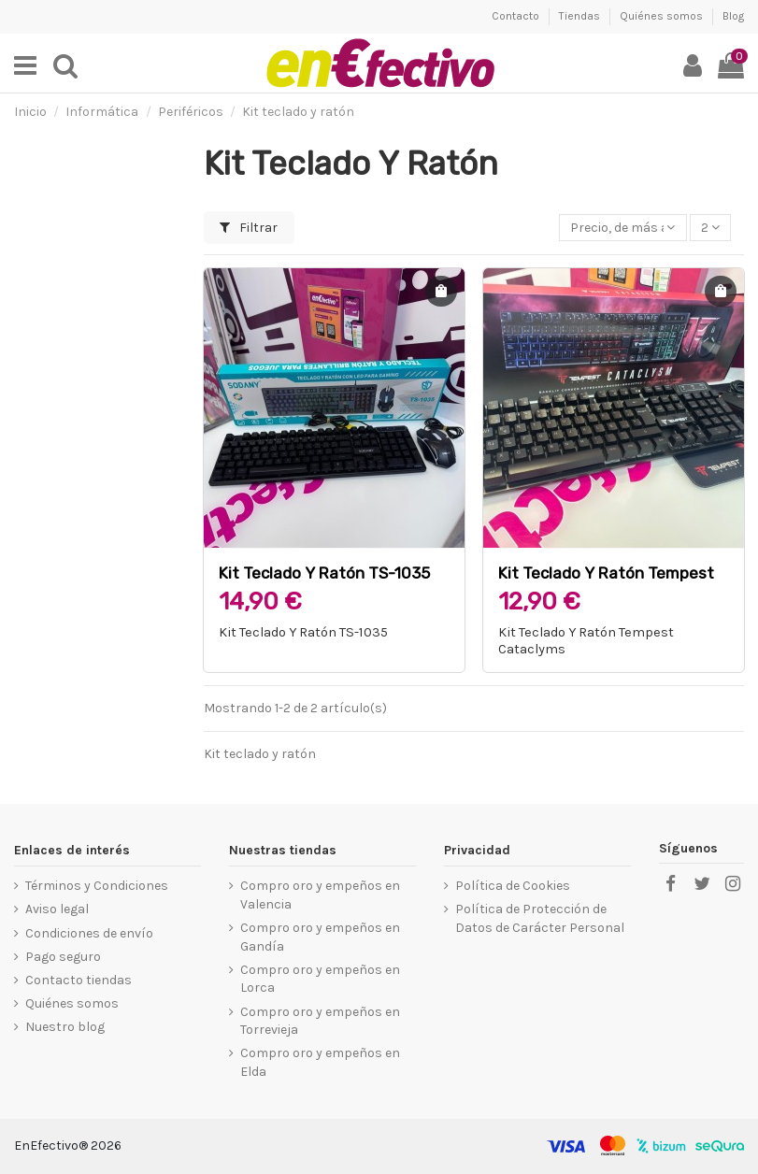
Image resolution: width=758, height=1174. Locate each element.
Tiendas (581, 15)
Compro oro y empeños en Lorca (320, 979)
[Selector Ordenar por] (622, 227)
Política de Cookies (512, 886)
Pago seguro (63, 957)
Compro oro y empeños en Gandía (320, 937)
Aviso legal (57, 909)
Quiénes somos (663, 15)
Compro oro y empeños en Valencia (320, 895)
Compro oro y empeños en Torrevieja (320, 1021)
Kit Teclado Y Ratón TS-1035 (324, 573)
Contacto (517, 15)
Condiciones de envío (89, 933)
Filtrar (249, 228)
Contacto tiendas (78, 980)
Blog (733, 15)
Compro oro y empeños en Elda (320, 1062)
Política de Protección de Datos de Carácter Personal (539, 918)
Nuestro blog (65, 1027)
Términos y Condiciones (96, 886)
